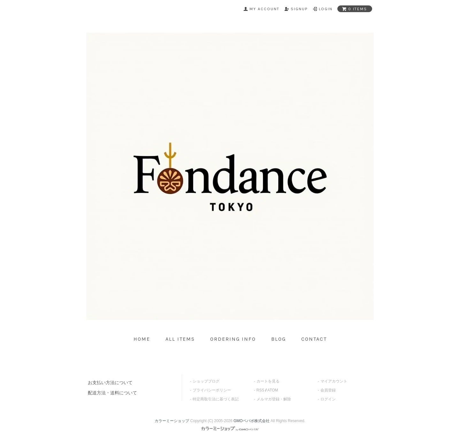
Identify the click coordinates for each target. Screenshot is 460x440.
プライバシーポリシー (212, 390)
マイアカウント (333, 381)
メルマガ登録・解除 (274, 399)
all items (180, 339)
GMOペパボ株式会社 (252, 421)
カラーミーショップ (172, 421)
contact (314, 339)
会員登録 (328, 390)
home (142, 339)
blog (278, 339)
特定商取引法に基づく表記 (216, 399)
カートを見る (268, 381)
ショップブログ (206, 381)
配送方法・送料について (112, 392)
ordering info (233, 339)
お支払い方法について (110, 382)
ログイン (328, 399)
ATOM (272, 390)
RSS (260, 390)
